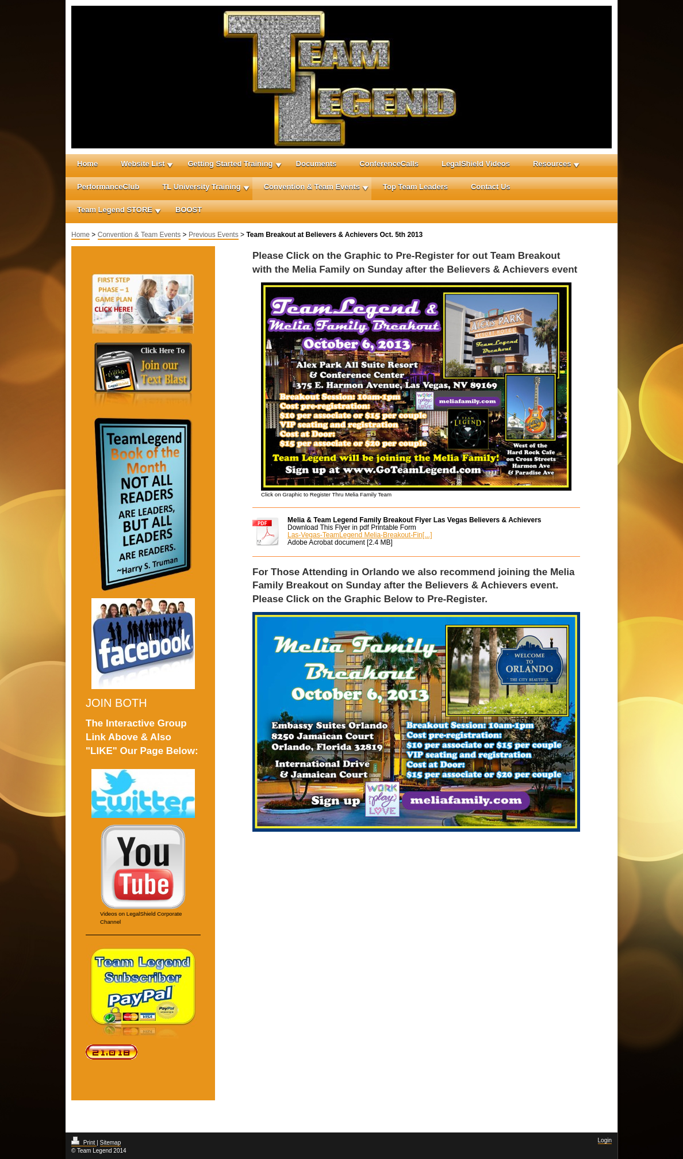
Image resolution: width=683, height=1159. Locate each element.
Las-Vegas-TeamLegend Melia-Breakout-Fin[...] (359, 535)
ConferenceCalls (389, 163)
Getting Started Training (230, 163)
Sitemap (110, 1142)
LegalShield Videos (476, 163)
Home (87, 163)
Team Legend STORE (114, 209)
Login (605, 1140)
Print (84, 1142)
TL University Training (201, 186)
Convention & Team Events (312, 186)
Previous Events (214, 235)
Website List (142, 163)
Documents (316, 163)
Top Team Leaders (415, 186)
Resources (552, 163)
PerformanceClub (108, 186)
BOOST (188, 209)
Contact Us (491, 186)
